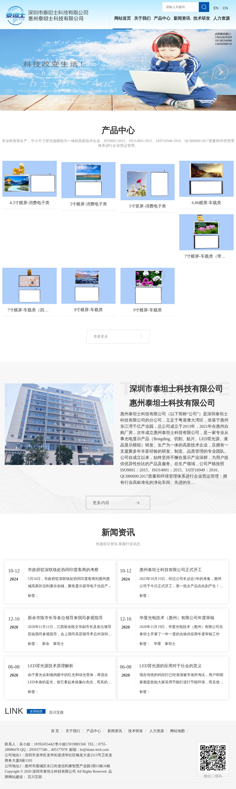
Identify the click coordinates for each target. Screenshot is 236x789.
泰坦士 (58, 681)
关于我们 (142, 18)
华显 (157, 681)
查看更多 (109, 336)
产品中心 (162, 18)
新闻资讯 (182, 18)
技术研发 (201, 18)
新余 (45, 681)
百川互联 (35, 777)
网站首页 (122, 18)
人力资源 (221, 18)
